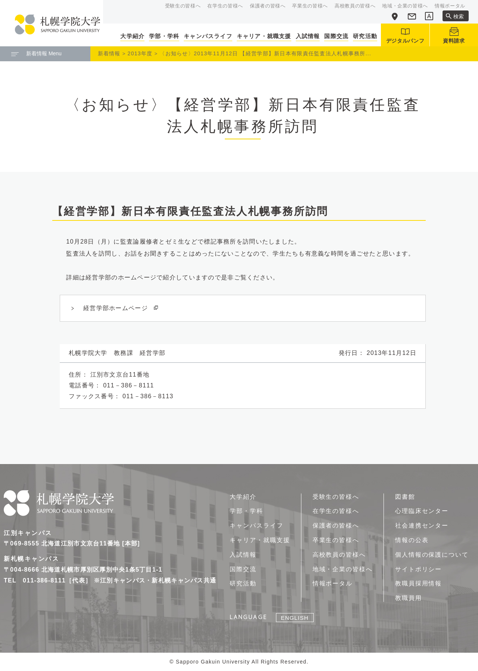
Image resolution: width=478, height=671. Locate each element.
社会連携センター (421, 525)
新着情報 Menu (36, 53)
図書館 (405, 497)
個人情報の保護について (432, 554)
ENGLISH (294, 618)
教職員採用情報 (418, 583)
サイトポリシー (418, 569)
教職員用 (408, 598)
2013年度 (140, 53)
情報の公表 (412, 540)
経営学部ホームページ (121, 308)
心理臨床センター (421, 511)
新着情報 (109, 53)
